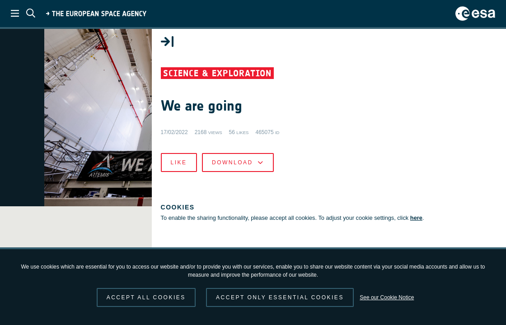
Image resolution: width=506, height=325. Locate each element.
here (304, 237)
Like (280, 173)
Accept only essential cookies (280, 297)
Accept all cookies (146, 297)
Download (339, 173)
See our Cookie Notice (387, 297)
